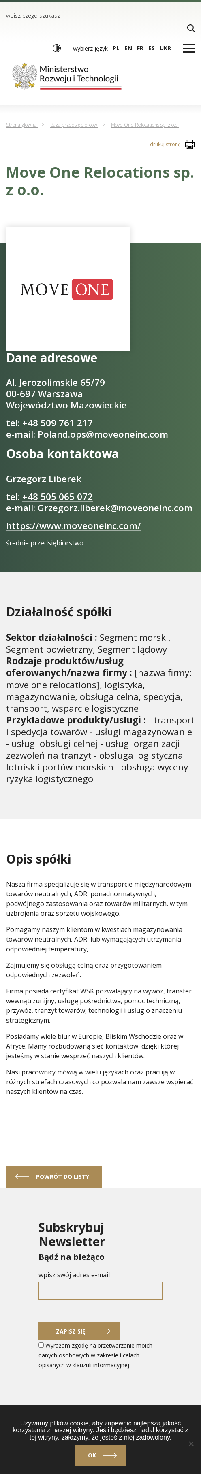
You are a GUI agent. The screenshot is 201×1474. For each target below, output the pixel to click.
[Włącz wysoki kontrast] (57, 48)
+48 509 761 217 (57, 423)
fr (140, 48)
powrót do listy (62, 1176)
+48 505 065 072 (57, 496)
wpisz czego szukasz (33, 15)
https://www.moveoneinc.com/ (73, 525)
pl (116, 48)
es (151, 48)
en (128, 48)
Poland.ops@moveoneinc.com (103, 434)
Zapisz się (71, 1331)
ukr (165, 48)
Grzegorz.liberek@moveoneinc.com (115, 508)
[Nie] (191, 1444)
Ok (92, 1455)
